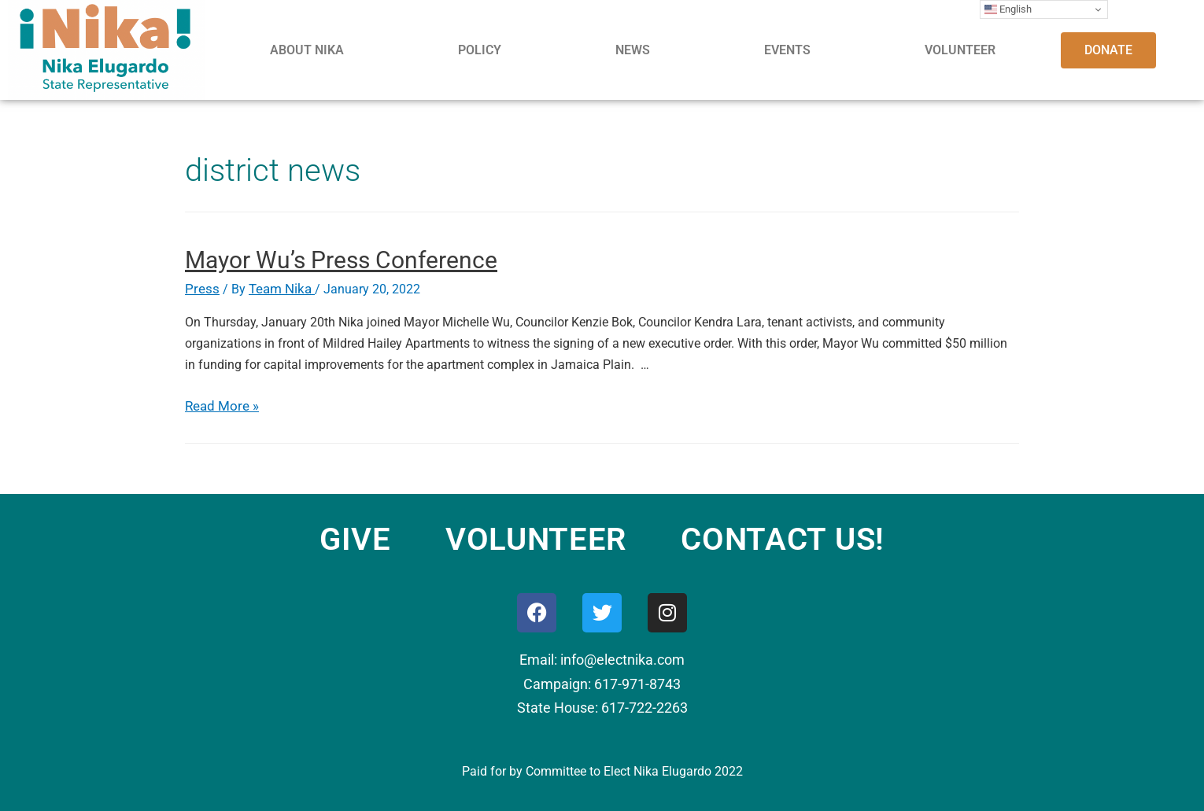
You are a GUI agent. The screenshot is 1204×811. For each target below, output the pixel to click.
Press (200, 289)
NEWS (632, 49)
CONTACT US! (783, 538)
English (1008, 9)
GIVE (355, 538)
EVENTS (787, 49)
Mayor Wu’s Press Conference (341, 260)
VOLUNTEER (960, 49)
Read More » (219, 405)
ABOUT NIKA (307, 49)
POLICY (479, 49)
